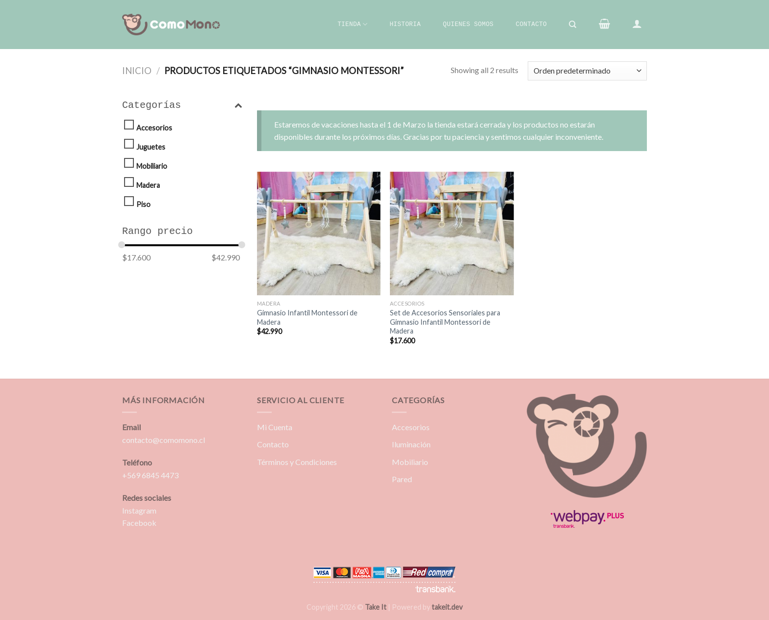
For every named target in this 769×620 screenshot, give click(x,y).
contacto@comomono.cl (163, 439)
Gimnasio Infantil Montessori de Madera (307, 317)
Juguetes (150, 147)
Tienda (352, 24)
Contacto (530, 24)
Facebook (139, 522)
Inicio (137, 70)
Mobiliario (151, 166)
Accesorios (154, 128)
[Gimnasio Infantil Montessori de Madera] (319, 233)
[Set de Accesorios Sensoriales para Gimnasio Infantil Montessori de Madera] (451, 233)
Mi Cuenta (274, 427)
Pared (402, 479)
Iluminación (411, 444)
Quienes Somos (468, 24)
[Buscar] (573, 24)
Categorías (182, 105)
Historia (404, 24)
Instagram (139, 510)
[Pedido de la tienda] (587, 70)
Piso (143, 204)
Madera (148, 185)
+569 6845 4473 (150, 475)
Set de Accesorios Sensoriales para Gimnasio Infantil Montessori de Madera (445, 322)
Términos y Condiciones (297, 461)
